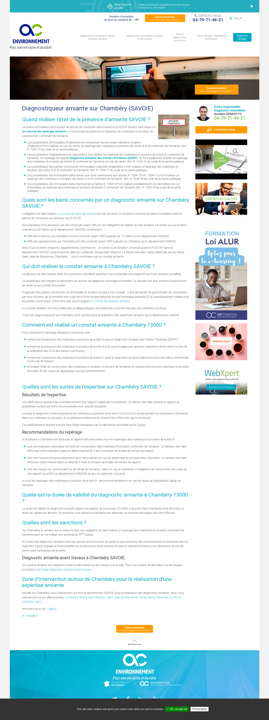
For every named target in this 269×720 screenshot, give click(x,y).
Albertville (162, 597)
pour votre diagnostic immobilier (165, 18)
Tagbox (52, 608)
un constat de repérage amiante (44, 131)
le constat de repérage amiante (110, 301)
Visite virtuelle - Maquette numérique (211, 37)
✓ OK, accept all (177, 709)
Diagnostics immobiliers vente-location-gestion (97, 37)
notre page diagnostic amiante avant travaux (63, 569)
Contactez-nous (221, 129)
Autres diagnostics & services (179, 37)
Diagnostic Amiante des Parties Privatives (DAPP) (104, 158)
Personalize (199, 709)
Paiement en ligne (242, 37)
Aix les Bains (147, 597)
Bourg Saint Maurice (92, 597)
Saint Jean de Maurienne (122, 597)
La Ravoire (71, 597)
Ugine (37, 601)
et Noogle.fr (30, 615)
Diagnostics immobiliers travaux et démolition (145, 37)
